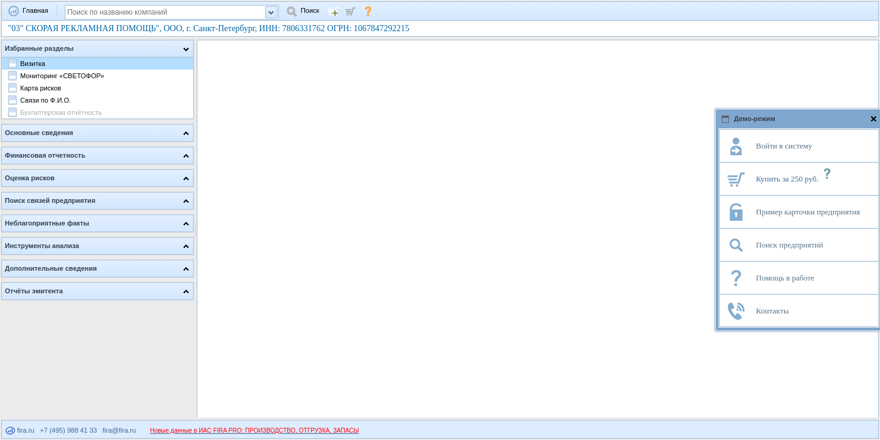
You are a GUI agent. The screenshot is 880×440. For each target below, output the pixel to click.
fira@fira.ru (119, 430)
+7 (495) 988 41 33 (68, 430)
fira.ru (20, 430)
